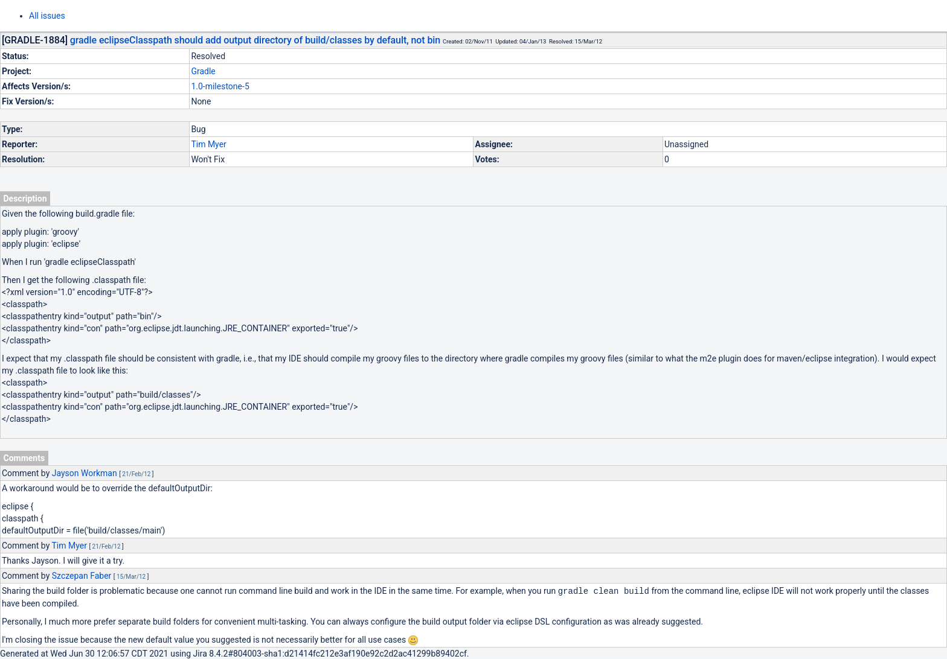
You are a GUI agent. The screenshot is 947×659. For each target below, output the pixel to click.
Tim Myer (208, 144)
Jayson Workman (84, 473)
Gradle (203, 71)
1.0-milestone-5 (220, 86)
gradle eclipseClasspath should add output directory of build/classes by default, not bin (255, 40)
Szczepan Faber (82, 576)
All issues (47, 16)
